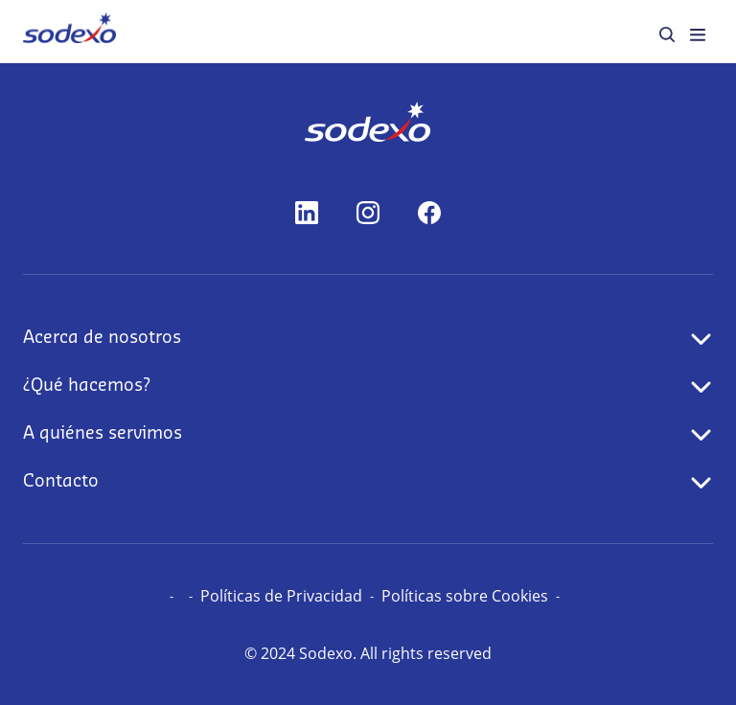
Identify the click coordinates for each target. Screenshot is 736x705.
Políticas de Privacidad (281, 595)
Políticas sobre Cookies (464, 595)
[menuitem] (69, 31)
